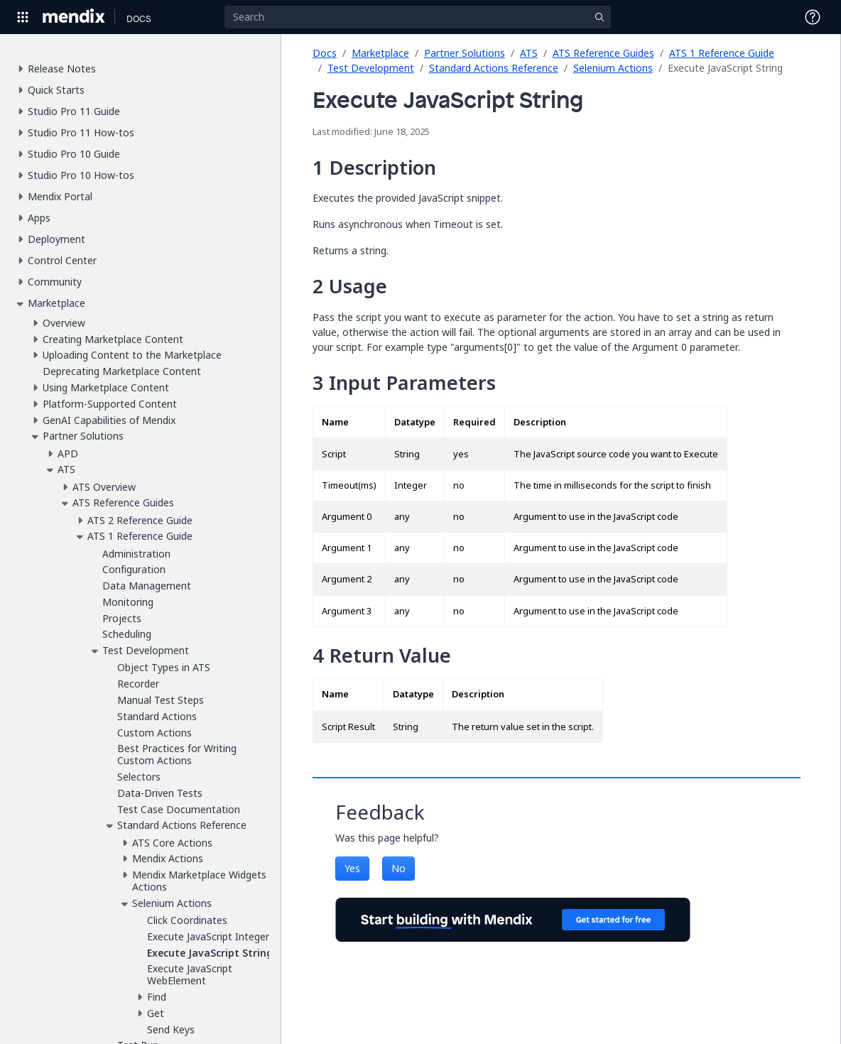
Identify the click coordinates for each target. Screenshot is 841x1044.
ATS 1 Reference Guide (721, 52)
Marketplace (380, 52)
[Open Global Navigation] (22, 17)
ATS (529, 52)
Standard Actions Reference (493, 67)
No (398, 868)
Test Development (370, 67)
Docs (325, 52)
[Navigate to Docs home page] (139, 17)
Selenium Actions (613, 67)
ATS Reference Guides (603, 52)
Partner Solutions (464, 52)
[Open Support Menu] (812, 17)
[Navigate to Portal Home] (74, 17)
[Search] (417, 17)
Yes (352, 868)
